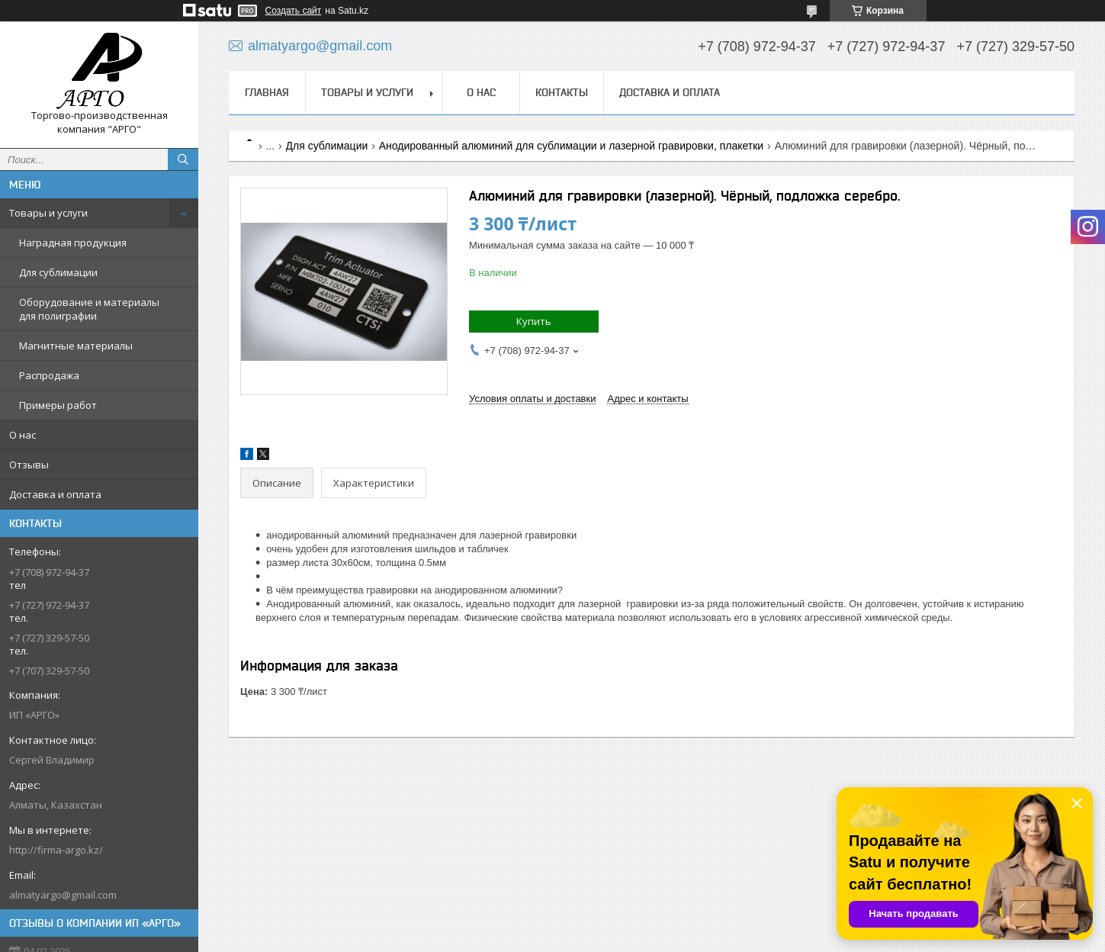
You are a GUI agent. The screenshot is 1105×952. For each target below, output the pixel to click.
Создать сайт (293, 10)
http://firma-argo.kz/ (56, 850)
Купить (533, 321)
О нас (22, 435)
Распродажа (49, 375)
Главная (267, 92)
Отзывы (29, 464)
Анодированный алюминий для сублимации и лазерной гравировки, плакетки (571, 146)
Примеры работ (58, 405)
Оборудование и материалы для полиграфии (89, 309)
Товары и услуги (48, 213)
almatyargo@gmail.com (63, 895)
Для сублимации (58, 272)
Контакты (561, 92)
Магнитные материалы (76, 345)
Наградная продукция (73, 242)
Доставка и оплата (55, 494)
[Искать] (183, 159)
